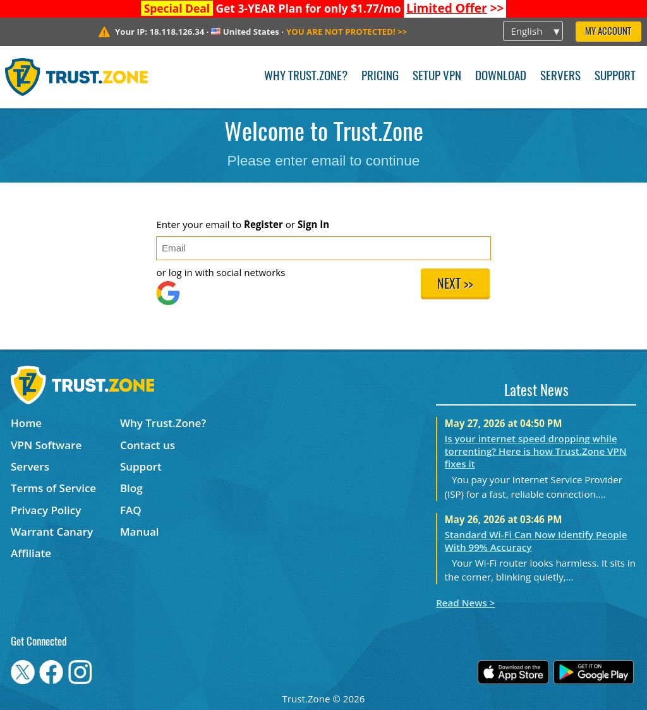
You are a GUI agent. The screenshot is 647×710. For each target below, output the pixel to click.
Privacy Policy (46, 510)
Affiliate (31, 553)
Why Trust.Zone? (306, 77)
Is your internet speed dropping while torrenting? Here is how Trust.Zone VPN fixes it (536, 451)
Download (500, 77)
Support (615, 77)
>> (455, 8)
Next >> (455, 285)
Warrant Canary (52, 531)
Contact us (147, 445)
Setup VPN (437, 77)
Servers (560, 77)
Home (26, 423)
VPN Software (46, 445)
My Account (608, 32)
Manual (139, 531)
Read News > (465, 602)
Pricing (380, 77)
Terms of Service (53, 488)
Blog (131, 488)
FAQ (131, 510)
